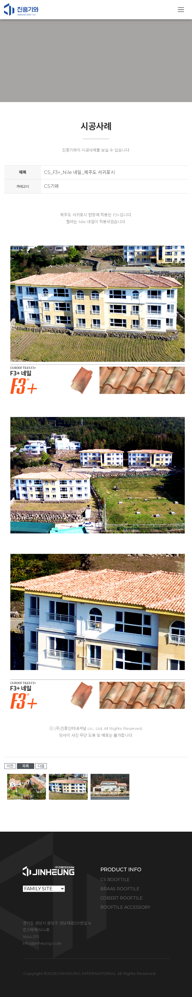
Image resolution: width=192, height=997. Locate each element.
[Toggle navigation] (181, 10)
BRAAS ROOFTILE (119, 888)
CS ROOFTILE (115, 879)
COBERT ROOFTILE (121, 898)
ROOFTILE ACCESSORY (125, 907)
